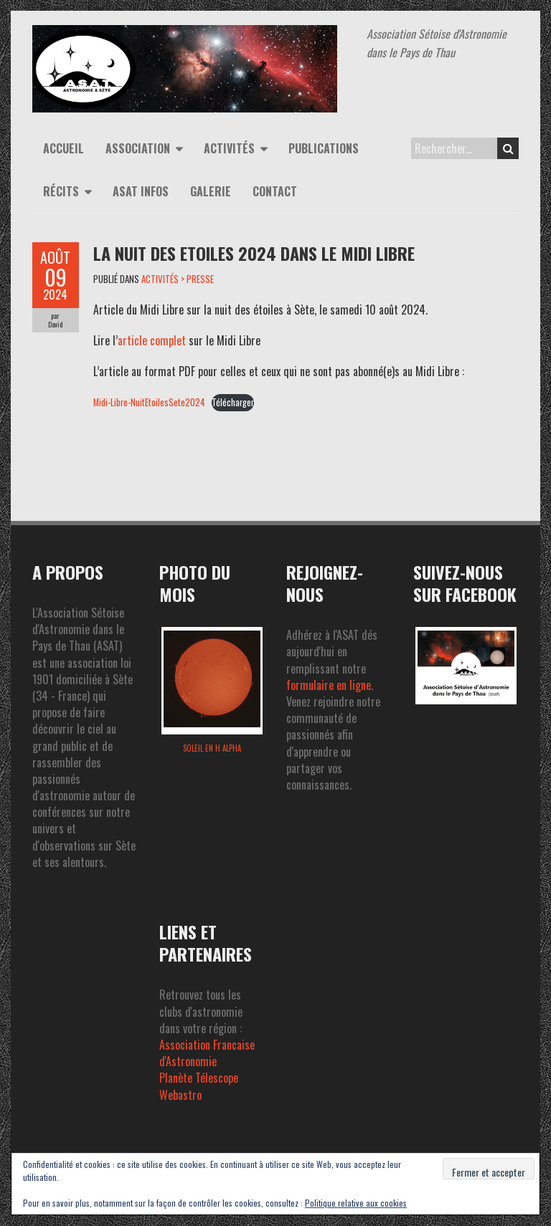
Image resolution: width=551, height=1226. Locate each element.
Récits (61, 191)
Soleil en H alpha (212, 748)
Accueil (63, 148)
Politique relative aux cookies (356, 1203)
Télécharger (233, 402)
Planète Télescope (198, 1077)
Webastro (180, 1094)
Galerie (210, 191)
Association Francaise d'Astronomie (207, 1053)
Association (137, 148)
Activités (229, 148)
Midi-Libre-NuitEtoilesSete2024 (149, 402)
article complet (152, 340)
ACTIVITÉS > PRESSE (177, 279)
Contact (275, 191)
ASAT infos (141, 191)
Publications (323, 148)
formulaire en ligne (328, 685)
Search (508, 148)
